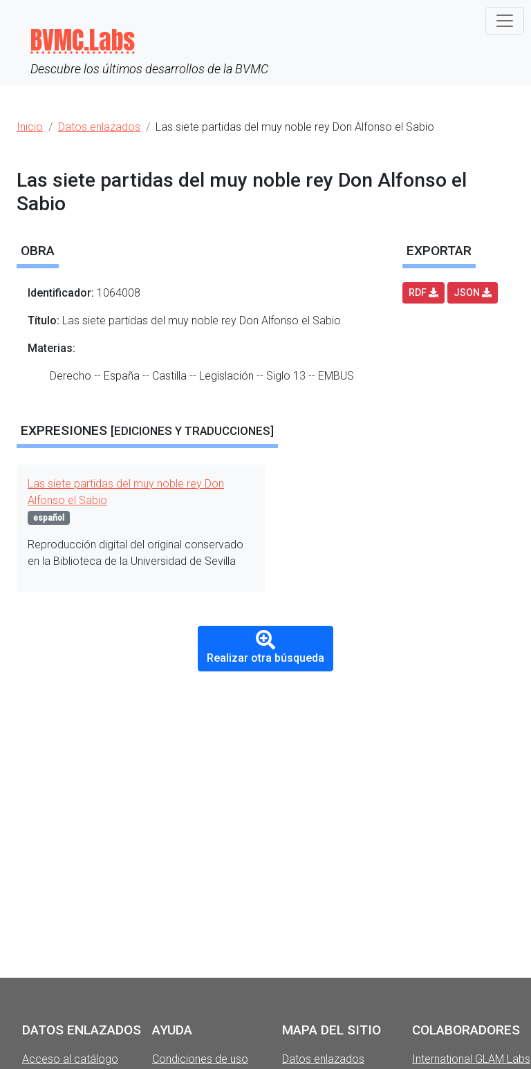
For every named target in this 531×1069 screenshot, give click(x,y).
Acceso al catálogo (70, 1059)
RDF (423, 292)
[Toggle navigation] (504, 21)
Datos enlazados (323, 1059)
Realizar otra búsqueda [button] (265, 647)
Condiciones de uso (200, 1059)
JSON (473, 292)
